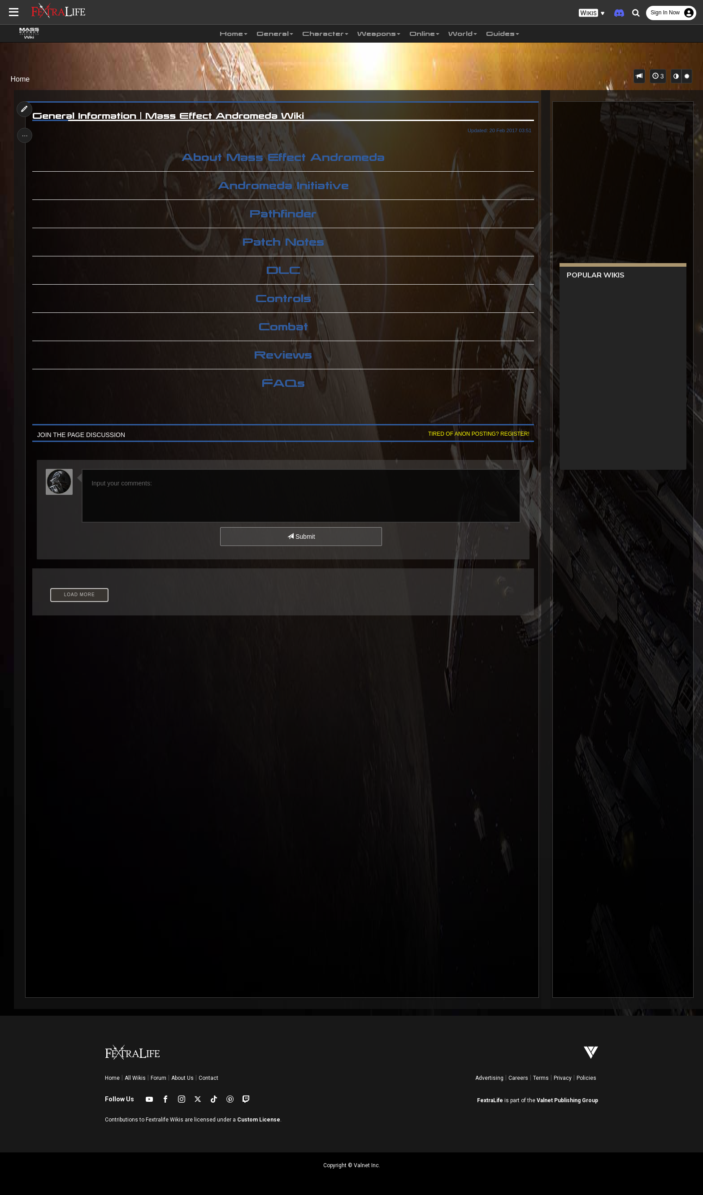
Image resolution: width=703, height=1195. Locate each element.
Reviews (283, 355)
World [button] (462, 33)
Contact (208, 1078)
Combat (283, 326)
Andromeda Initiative (282, 185)
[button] (592, 13)
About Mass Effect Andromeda (283, 157)
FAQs (282, 383)
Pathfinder (283, 213)
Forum (158, 1078)
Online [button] (424, 33)
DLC (283, 270)
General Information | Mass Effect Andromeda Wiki (169, 116)
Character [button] (325, 33)
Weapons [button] (378, 33)
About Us (182, 1078)
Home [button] (233, 33)
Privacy (563, 1078)
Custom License (258, 1120)
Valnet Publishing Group (567, 1100)
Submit (301, 536)
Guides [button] (502, 33)
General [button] (274, 33)
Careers (518, 1078)
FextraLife (490, 1100)
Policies (586, 1078)
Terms (541, 1078)
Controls (283, 298)
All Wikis (135, 1078)
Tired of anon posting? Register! (477, 434)
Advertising (489, 1078)
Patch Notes (283, 242)
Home (20, 79)
